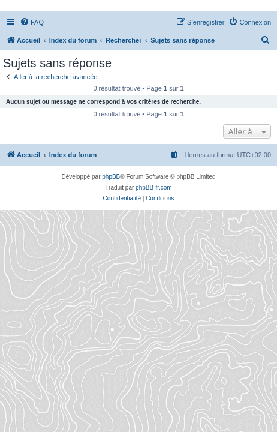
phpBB (111, 176)
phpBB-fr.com (154, 187)
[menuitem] (32, 22)
